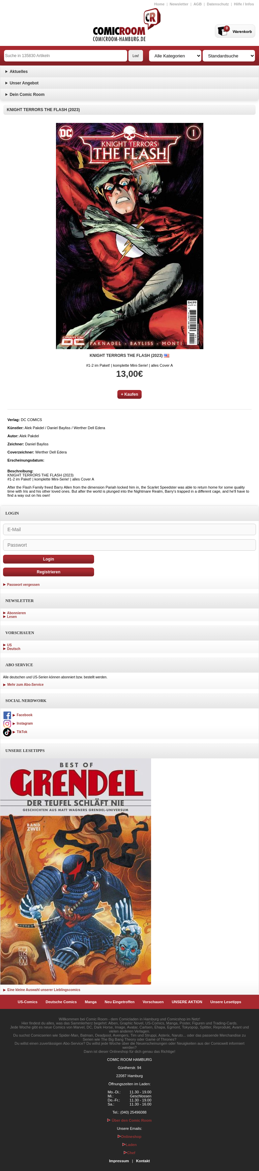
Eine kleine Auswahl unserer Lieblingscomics (41, 990)
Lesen (12, 617)
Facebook (17, 715)
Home (159, 4)
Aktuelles (19, 71)
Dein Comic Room (27, 94)
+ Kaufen (129, 394)
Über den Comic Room (129, 1120)
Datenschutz (218, 4)
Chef (129, 1153)
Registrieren (48, 572)
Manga (91, 1002)
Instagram (18, 723)
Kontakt (143, 1161)
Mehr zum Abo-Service (23, 684)
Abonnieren (16, 613)
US (9, 645)
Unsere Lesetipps (225, 1002)
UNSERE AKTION (187, 1002)
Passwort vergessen (23, 585)
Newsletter (179, 4)
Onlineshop (130, 1137)
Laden (129, 1145)
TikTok (15, 732)
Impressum (119, 1161)
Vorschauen (153, 1002)
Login (48, 559)
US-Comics (28, 1002)
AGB (198, 4)
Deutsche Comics (61, 1002)
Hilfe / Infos (244, 4)
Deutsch (13, 649)
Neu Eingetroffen (120, 1002)
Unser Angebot (24, 83)
